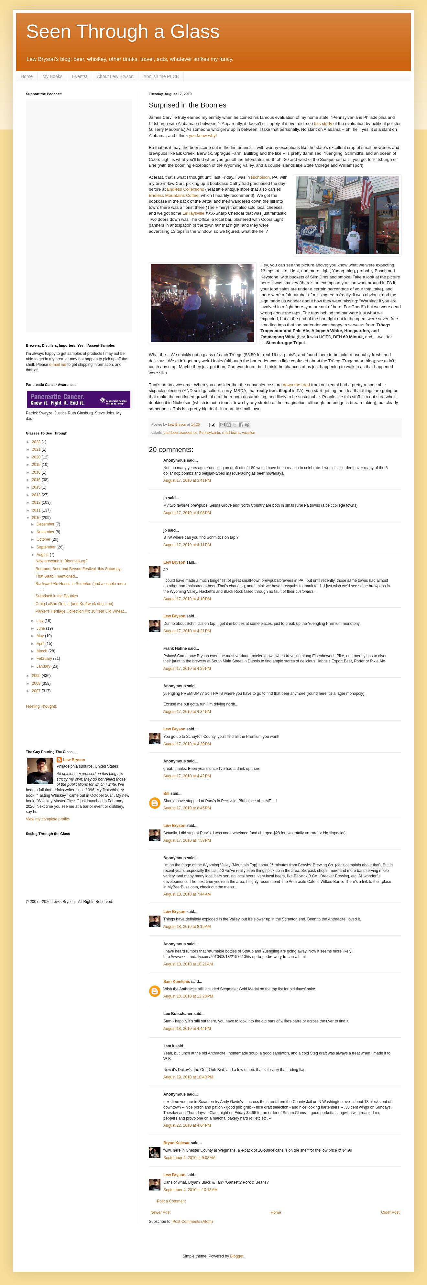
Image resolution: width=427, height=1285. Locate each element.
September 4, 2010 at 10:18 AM (190, 1190)
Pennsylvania (209, 432)
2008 (37, 683)
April (41, 643)
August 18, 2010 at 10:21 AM (188, 964)
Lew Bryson (174, 562)
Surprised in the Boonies (57, 596)
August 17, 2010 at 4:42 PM (187, 776)
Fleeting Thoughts (41, 706)
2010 (37, 517)
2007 (37, 691)
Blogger (236, 1256)
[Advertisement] (64, 728)
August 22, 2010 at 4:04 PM (187, 1125)
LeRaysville (193, 213)
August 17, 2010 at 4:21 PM (187, 631)
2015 (37, 487)
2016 (37, 480)
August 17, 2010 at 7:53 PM (187, 840)
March (43, 651)
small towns (231, 432)
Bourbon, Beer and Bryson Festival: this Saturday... (80, 569)
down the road (296, 384)
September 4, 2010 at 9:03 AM (189, 1157)
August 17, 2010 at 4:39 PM (187, 744)
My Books (52, 76)
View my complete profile (47, 819)
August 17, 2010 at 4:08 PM (187, 513)
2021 (37, 449)
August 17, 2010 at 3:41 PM (187, 480)
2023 (37, 442)
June (41, 628)
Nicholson (260, 177)
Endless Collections (185, 189)
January (44, 666)
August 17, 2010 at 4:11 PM (187, 545)
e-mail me (57, 364)
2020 (37, 457)
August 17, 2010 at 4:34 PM (187, 711)
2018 (37, 472)
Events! (79, 76)
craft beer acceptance (180, 432)
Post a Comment (171, 1201)
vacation (248, 432)
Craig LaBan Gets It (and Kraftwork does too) (74, 604)
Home (27, 76)
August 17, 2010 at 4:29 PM (187, 668)
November (46, 532)
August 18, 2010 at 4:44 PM (187, 1028)
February (45, 658)
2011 (37, 510)
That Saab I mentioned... (57, 576)
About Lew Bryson (115, 76)
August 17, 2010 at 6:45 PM (187, 808)
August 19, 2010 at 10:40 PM (188, 1077)
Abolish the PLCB (161, 76)
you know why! (203, 135)
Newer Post (160, 1212)
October (44, 539)
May (41, 636)
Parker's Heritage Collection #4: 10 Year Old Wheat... (81, 611)
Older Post (390, 1212)
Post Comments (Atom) (192, 1221)
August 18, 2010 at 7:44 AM (187, 894)
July (41, 620)
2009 (37, 675)
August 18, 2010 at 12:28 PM (188, 996)
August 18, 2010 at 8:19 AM (187, 926)
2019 (37, 464)
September (47, 547)
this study (323, 123)
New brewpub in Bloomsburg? (61, 561)
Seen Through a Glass (123, 31)
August (43, 554)
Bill (166, 793)
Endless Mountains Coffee (174, 195)
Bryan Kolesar (176, 1143)
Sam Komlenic (176, 981)
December (46, 524)
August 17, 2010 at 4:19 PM (187, 599)
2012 (37, 502)
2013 (37, 495)
